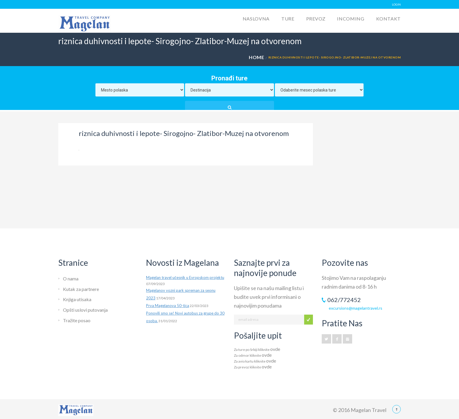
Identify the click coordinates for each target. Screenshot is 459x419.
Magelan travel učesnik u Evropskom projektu (185, 277)
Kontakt (388, 18)
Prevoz (316, 18)
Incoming (350, 18)
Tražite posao (76, 320)
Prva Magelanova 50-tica (167, 305)
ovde (275, 349)
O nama (70, 278)
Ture (287, 18)
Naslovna (256, 18)
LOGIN (396, 4)
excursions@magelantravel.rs (355, 308)
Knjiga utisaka (77, 299)
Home (256, 57)
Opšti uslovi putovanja (85, 310)
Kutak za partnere (81, 289)
